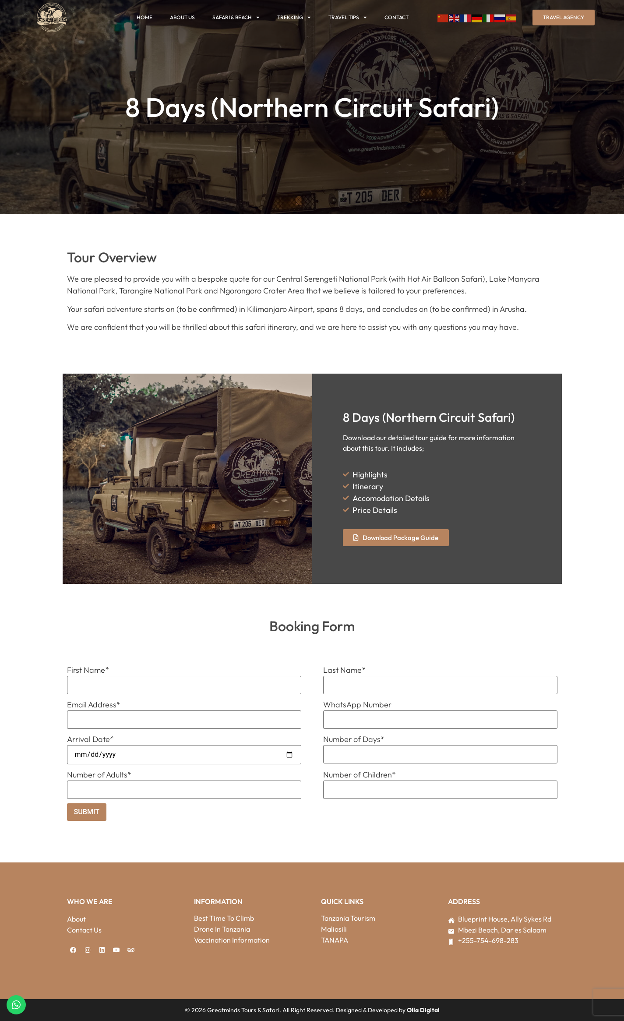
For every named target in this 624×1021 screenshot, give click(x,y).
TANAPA (334, 940)
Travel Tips (347, 18)
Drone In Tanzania (222, 929)
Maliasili (334, 929)
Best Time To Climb (224, 918)
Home (144, 17)
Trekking (294, 18)
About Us (182, 17)
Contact (396, 17)
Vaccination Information (232, 940)
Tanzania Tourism (348, 918)
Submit (87, 812)
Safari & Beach (236, 18)
